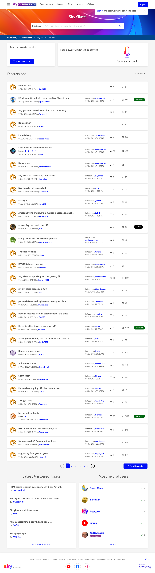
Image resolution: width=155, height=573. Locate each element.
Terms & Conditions (50, 559)
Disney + (22, 200)
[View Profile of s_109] (41, 355)
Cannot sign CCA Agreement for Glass (37, 441)
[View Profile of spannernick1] (44, 102)
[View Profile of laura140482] (43, 280)
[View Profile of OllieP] (97, 326)
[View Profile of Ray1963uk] (43, 216)
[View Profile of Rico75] (15, 525)
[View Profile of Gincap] (98, 252)
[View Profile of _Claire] (98, 201)
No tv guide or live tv (28, 413)
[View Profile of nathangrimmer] (45, 242)
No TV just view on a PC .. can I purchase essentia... (35, 498)
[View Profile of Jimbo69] (42, 268)
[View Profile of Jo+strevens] (44, 139)
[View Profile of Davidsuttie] (43, 305)
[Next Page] (92, 465)
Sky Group (121, 559)
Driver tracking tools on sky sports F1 (37, 326)
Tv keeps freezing (27, 251)
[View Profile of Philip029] (16, 537)
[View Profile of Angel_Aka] (99, 401)
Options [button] (139, 73)
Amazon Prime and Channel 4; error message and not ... (46, 212)
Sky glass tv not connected (32, 188)
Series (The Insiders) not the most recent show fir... (44, 338)
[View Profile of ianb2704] (43, 204)
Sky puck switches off (37, 225)
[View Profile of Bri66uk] (41, 330)
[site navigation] (8, 4)
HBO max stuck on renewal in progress (37, 428)
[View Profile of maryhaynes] (44, 444)
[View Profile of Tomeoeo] (43, 404)
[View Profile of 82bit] (41, 154)
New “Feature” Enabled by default (35, 147)
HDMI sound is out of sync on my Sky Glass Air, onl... (44, 98)
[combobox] (82, 26)
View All (113, 544)
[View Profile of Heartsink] (43, 179)
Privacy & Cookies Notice (67, 559)
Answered (139, 100)
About (79, 4)
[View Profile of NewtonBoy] (100, 264)
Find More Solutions (41, 544)
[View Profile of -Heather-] (99, 302)
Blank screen (24, 123)
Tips (70, 4)
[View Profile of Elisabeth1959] (45, 167)
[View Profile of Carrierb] (42, 457)
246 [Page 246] (86, 466)
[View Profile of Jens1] (41, 292)
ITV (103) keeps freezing (30, 264)
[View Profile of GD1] (41, 229)
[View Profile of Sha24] (41, 126)
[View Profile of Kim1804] (42, 89)
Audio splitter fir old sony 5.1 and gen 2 (30, 521)
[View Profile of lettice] (97, 339)
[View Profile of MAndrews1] (44, 432)
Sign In (143, 4)
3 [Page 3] (76, 466)
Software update (27, 363)
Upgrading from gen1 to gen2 (33, 453)
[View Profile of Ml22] (14, 513)
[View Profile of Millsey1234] (43, 379)
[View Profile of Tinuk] (41, 392)
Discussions (46, 4)
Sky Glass (77, 16)
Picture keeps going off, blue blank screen (39, 388)
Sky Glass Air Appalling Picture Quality (38, 276)
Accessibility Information (87, 559)
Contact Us (111, 559)
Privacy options (35, 559)
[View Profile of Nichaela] (98, 415)
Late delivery (24, 135)
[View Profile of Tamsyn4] (43, 114)
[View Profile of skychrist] (99, 176)
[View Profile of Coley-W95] (99, 429)
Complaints (101, 559)
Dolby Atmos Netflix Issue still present (37, 238)
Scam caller (24, 375)
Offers (90, 4)
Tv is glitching (25, 400)
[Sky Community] (24, 4)
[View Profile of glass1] (41, 255)
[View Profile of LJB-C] (97, 188)
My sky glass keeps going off (32, 289)
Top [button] (149, 559)
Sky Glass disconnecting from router (36, 175)
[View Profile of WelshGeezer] (100, 149)
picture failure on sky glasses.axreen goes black (42, 301)
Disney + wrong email (29, 351)
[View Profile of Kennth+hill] (44, 367)
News (60, 4)
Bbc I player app (18, 533)
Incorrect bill (24, 85)
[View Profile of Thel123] (42, 317)
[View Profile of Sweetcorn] (43, 192)
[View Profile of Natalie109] (43, 420)
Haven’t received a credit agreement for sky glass (43, 313)
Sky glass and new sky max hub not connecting (42, 110)
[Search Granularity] (40, 26)
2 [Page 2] (71, 466)
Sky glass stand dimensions (24, 510)
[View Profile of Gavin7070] (43, 342)
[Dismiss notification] (145, 11)
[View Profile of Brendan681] (18, 502)
